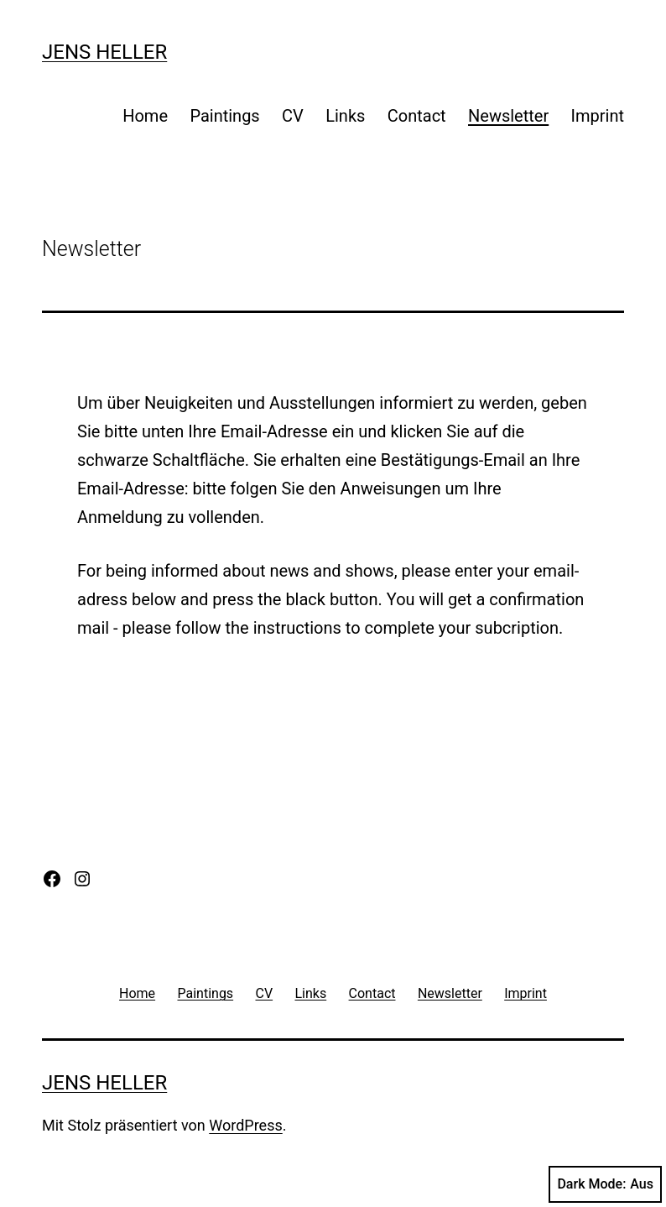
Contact (417, 116)
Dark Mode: (605, 1184)
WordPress (245, 1125)
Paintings (224, 116)
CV (293, 116)
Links (345, 116)
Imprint (597, 116)
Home (145, 116)
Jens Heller (104, 52)
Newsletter (508, 116)
